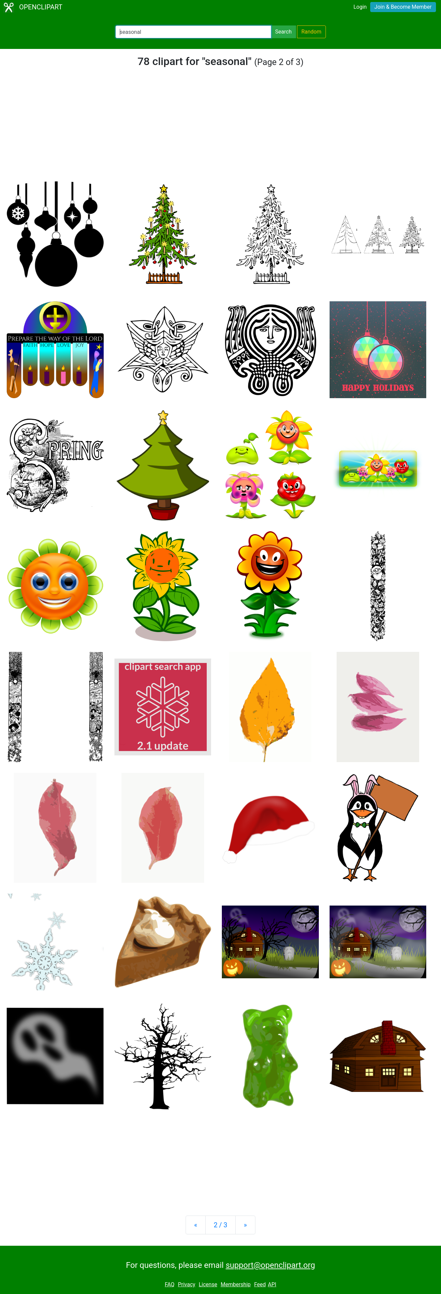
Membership (235, 1284)
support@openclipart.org (270, 1265)
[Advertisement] (220, 129)
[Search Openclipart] (193, 31)
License (208, 1284)
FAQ (170, 1284)
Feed (260, 1284)
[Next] (245, 1225)
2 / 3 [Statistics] (221, 1225)
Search (283, 31)
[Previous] (195, 1225)
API (272, 1284)
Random (311, 31)
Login (359, 7)
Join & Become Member (403, 7)
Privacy (186, 1284)
